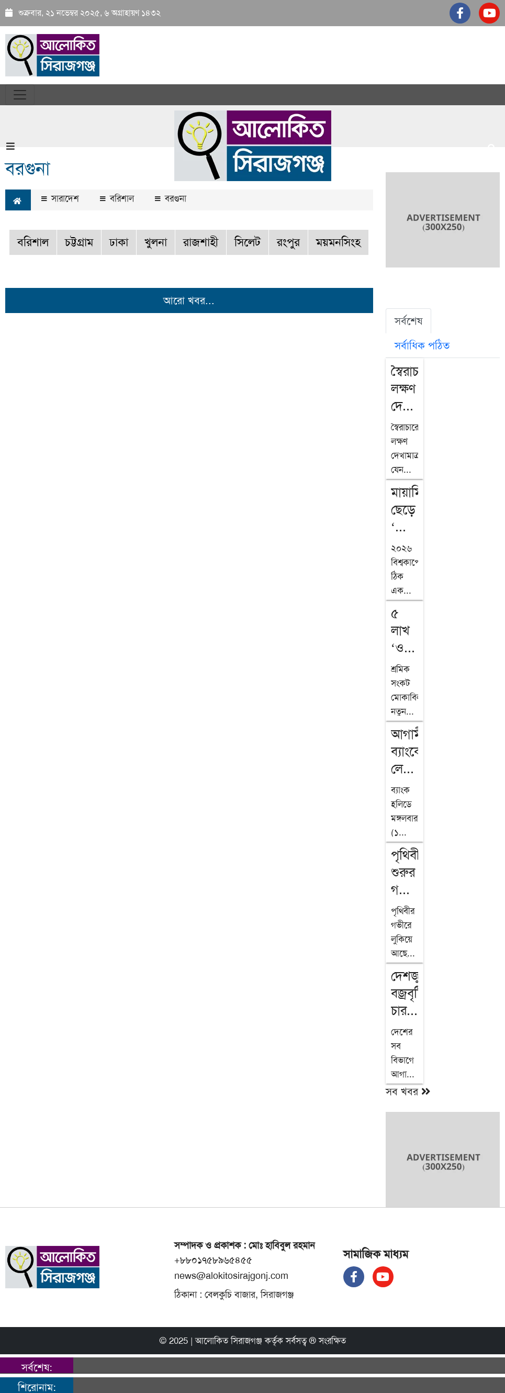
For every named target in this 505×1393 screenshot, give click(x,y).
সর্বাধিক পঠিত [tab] (422, 345)
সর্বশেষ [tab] (408, 321)
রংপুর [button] (288, 242)
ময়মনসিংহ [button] (338, 242)
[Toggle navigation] (20, 94)
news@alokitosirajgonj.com (231, 1275)
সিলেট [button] (247, 242)
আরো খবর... (189, 300)
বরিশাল (117, 198)
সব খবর (408, 1091)
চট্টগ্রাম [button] (79, 242)
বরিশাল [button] (33, 242)
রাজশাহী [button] (200, 242)
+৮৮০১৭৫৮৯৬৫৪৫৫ (213, 1260)
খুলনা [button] (155, 242)
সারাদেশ (60, 198)
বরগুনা (170, 198)
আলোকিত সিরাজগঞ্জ (228, 1340)
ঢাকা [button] (118, 242)
